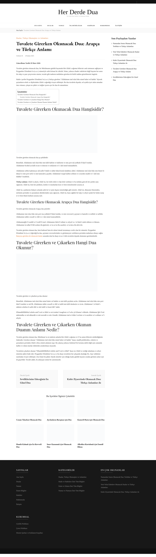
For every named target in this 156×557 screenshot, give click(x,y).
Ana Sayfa (38, 25)
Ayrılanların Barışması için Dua (60, 420)
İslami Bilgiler (76, 25)
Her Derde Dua (78, 12)
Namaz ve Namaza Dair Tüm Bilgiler (71, 494)
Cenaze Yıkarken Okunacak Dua (29, 420)
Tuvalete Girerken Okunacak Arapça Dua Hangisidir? (35, 96)
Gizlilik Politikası (22, 527)
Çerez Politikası (21, 531)
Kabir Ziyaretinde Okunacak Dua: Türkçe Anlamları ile (120, 495)
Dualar (50, 25)
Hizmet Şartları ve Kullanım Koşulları (29, 536)
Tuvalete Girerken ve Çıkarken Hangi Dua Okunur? (33, 99)
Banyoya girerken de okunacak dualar (29, 235)
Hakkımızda (105, 25)
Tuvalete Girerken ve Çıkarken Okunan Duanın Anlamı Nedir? (37, 101)
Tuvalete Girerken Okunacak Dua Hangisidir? (31, 94)
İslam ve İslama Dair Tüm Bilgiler (70, 489)
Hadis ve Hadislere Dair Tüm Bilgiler (71, 485)
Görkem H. (19, 55)
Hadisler (91, 25)
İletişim (118, 25)
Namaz (61, 25)
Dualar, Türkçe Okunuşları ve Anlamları (32, 38)
